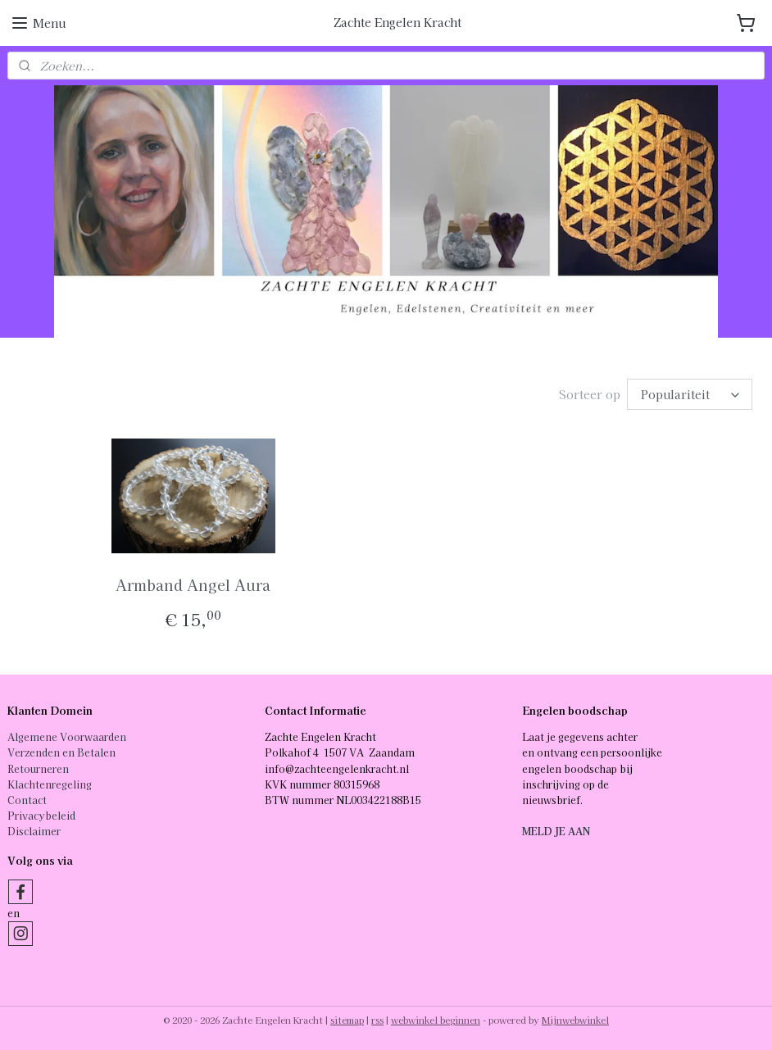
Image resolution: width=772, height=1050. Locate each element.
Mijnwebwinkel (575, 1019)
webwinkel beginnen (435, 1019)
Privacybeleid (41, 815)
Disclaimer (34, 831)
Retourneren (38, 768)
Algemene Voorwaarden (66, 736)
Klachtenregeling (49, 784)
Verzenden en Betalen (61, 752)
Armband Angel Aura (193, 584)
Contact (27, 800)
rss (377, 1019)
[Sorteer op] (690, 394)
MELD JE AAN (556, 831)
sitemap (347, 1019)
